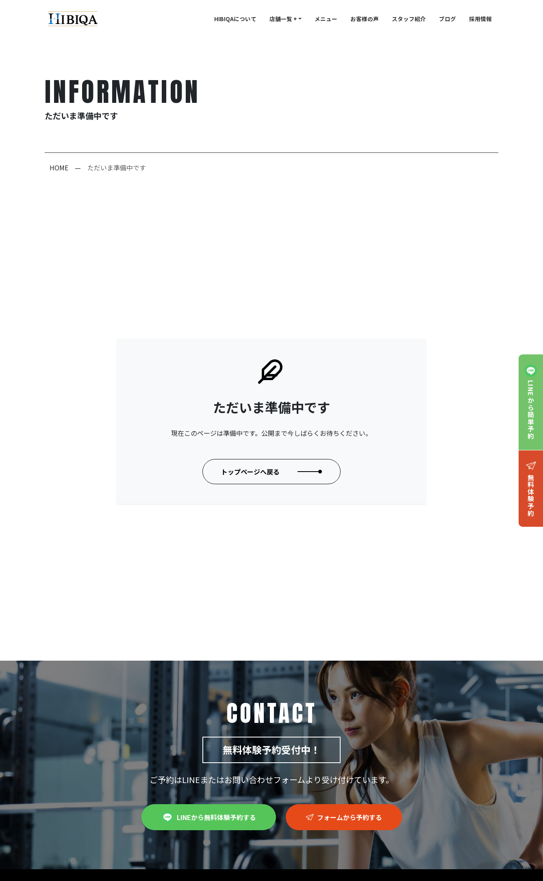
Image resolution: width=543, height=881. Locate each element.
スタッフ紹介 (409, 19)
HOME (59, 167)
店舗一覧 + (283, 19)
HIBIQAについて (235, 19)
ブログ (447, 19)
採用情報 (480, 19)
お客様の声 (364, 19)
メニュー (326, 19)
